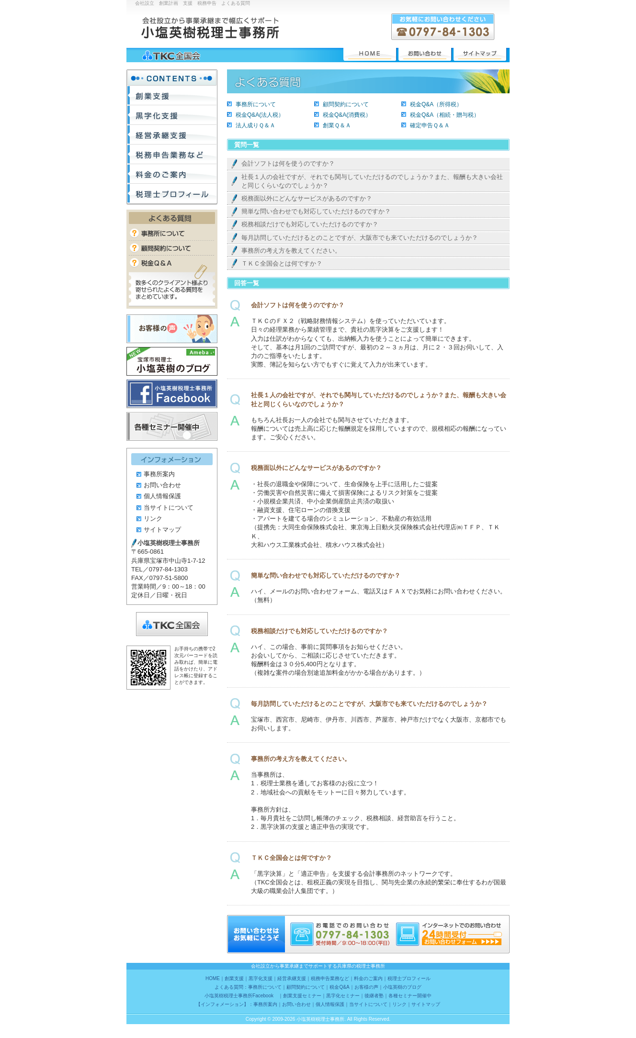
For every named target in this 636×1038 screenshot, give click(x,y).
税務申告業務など (171, 154)
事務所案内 (159, 474)
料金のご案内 (171, 174)
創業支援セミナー (302, 995)
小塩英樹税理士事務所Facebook (171, 393)
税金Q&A (172, 262)
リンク (153, 518)
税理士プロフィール (171, 193)
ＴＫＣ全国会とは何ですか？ (281, 263)
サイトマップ (480, 54)
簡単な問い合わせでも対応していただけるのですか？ (316, 211)
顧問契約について (346, 104)
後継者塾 (374, 995)
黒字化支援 (171, 115)
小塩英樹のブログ (171, 361)
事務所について (256, 104)
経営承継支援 (171, 135)
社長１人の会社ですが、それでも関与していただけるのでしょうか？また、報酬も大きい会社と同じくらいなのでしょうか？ (372, 181)
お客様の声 (171, 328)
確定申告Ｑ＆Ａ (430, 125)
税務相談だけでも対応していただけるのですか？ (309, 224)
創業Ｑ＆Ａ (337, 125)
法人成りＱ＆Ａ (255, 125)
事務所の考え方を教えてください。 (291, 250)
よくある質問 (172, 218)
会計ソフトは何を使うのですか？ (288, 163)
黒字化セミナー (343, 995)
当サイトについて (168, 507)
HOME (369, 54)
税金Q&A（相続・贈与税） (444, 115)
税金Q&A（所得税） (436, 104)
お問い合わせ (424, 54)
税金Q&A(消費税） (347, 115)
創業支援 (171, 95)
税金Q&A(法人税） (260, 115)
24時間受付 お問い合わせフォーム (461, 941)
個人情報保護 (162, 496)
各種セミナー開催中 (171, 426)
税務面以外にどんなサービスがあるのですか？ (306, 198)
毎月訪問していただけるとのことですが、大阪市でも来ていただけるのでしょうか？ (359, 237)
